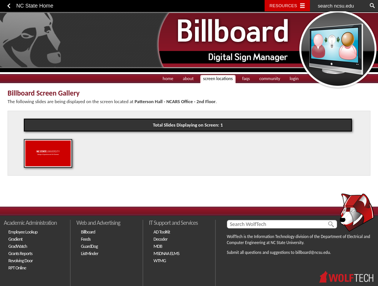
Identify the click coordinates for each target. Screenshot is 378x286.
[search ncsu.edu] (338, 5)
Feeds (85, 239)
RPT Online (17, 268)
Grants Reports (20, 253)
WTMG (159, 260)
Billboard (88, 232)
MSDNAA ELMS (166, 253)
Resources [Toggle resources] (283, 5)
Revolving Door (20, 260)
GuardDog (89, 246)
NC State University (287, 242)
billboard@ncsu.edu (312, 252)
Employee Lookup (22, 232)
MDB (157, 246)
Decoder (160, 239)
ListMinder (89, 253)
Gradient (15, 239)
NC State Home (34, 6)
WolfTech (235, 236)
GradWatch (17, 246)
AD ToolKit (161, 232)
